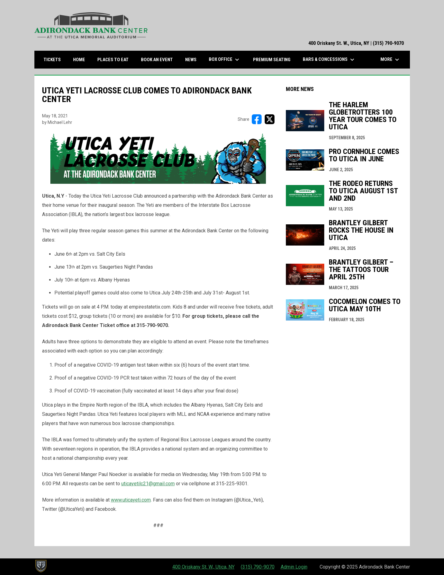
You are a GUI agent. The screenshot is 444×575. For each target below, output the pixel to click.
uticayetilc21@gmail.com (148, 483)
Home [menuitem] (79, 59)
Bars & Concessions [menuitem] (329, 59)
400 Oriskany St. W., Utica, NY (203, 567)
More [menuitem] (390, 59)
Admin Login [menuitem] (294, 567)
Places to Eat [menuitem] (115, 59)
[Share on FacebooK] (257, 119)
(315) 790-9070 (258, 567)
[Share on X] (270, 119)
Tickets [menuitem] (54, 59)
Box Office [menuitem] (225, 59)
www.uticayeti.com (131, 500)
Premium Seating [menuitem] (271, 59)
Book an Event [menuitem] (157, 59)
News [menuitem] (191, 59)
